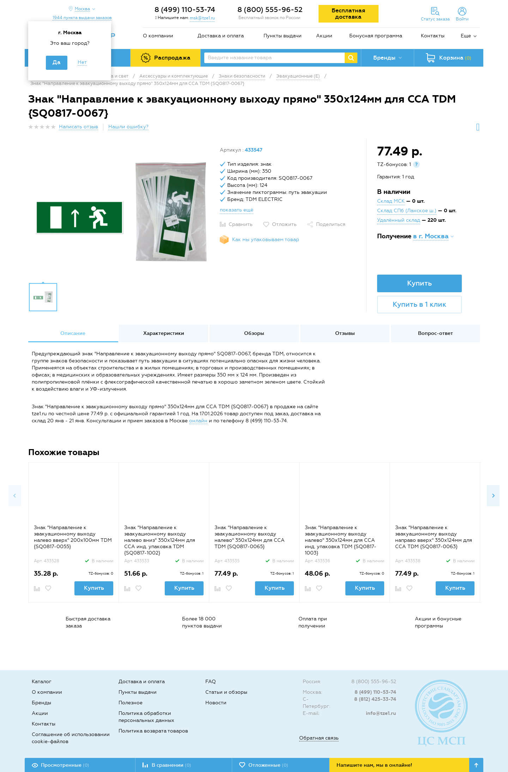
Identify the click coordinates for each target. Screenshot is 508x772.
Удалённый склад (398, 220)
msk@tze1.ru (202, 18)
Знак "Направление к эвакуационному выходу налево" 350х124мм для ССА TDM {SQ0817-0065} (249, 537)
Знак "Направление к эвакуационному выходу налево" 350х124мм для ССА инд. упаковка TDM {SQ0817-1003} (340, 540)
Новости (215, 703)
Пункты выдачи (283, 36)
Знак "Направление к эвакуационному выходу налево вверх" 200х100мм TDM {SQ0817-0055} (73, 537)
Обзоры (254, 333)
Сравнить (241, 224)
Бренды (41, 703)
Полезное (131, 703)
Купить (419, 283)
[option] (121, 212)
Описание (72, 333)
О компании (158, 36)
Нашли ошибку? (128, 127)
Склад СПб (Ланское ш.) (406, 211)
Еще (466, 36)
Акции (324, 36)
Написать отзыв (78, 127)
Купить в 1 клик (419, 304)
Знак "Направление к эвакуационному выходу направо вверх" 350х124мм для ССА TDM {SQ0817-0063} (433, 537)
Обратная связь (319, 738)
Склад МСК (391, 201)
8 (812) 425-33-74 (375, 699)
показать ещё (236, 210)
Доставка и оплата (221, 36)
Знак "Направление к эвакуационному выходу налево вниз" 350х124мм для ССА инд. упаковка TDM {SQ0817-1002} (159, 540)
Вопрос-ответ (435, 333)
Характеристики (163, 333)
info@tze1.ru (381, 713)
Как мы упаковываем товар (265, 240)
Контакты (433, 36)
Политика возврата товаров (153, 731)
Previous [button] (14, 495)
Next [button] (493, 495)
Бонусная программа (375, 36)
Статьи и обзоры (226, 692)
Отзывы (345, 333)
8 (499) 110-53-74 (185, 9)
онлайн (198, 421)
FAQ (210, 682)
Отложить (284, 224)
